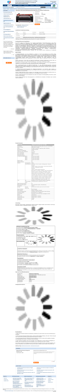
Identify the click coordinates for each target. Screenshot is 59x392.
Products (9, 5)
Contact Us (32, 5)
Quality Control (26, 5)
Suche (43, 7)
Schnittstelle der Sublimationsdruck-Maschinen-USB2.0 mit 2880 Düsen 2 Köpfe (41, 385)
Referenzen (54, 2)
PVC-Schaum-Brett (7, 34)
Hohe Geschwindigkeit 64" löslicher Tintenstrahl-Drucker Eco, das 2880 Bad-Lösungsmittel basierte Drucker (17, 386)
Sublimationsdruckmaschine (8, 20)
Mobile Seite (50, 382)
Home (5, 5)
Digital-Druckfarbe (6, 23)
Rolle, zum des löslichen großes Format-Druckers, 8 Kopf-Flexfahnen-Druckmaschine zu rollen (29, 379)
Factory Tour (20, 5)
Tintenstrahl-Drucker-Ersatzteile (9, 37)
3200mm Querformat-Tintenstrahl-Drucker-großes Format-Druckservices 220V (29, 386)
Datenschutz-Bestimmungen (7, 388)
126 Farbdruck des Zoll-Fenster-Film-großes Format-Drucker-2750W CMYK (29, 383)
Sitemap (49, 380)
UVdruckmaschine (6, 18)
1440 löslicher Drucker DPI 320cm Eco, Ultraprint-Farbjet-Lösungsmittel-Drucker (17, 379)
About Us (14, 5)
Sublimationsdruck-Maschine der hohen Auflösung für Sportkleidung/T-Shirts (40, 382)
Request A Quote (50, 379)
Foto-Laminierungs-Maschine (8, 26)
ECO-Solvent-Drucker (7, 12)
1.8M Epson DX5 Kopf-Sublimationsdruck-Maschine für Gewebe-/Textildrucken (22, 26)
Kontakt (38, 24)
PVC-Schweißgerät (7, 29)
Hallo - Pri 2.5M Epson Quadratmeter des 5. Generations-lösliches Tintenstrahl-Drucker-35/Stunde (17, 382)
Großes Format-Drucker (28, 376)
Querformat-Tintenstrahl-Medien (9, 31)
